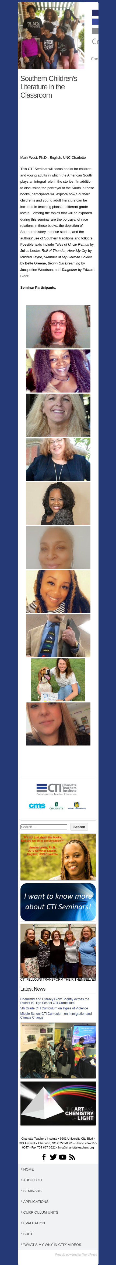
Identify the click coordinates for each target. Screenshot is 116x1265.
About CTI (31, 1180)
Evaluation (32, 1223)
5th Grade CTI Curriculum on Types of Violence (54, 1008)
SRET (26, 1234)
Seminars (31, 1191)
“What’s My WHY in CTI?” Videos (50, 1245)
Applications (34, 1202)
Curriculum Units (39, 1212)
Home (27, 1169)
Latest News (32, 989)
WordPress (89, 1254)
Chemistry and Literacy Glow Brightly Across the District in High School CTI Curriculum (54, 1001)
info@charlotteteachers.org (76, 1147)
